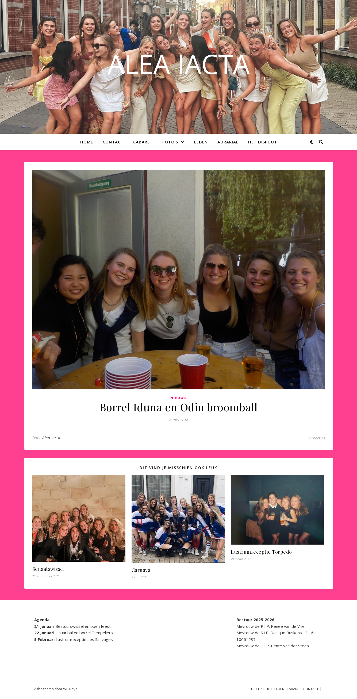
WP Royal (70, 688)
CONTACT (113, 142)
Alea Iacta (51, 437)
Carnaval (142, 570)
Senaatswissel (48, 569)
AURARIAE (228, 142)
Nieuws (178, 398)
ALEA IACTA (179, 63)
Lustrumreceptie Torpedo (261, 552)
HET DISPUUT (262, 142)
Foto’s (170, 142)
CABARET (143, 142)
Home (86, 142)
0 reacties (316, 437)
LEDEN (201, 142)
